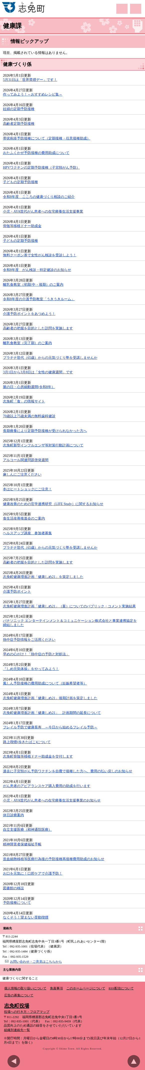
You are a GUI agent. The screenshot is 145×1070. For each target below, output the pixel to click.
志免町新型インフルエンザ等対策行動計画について (43, 445)
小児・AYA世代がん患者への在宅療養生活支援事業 (43, 211)
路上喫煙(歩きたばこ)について (27, 742)
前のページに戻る (14, 1061)
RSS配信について (121, 988)
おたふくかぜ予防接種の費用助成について (36, 153)
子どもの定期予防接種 (20, 182)
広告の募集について (18, 995)
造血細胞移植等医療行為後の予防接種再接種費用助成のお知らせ (53, 859)
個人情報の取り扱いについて (25, 988)
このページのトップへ (135, 1061)
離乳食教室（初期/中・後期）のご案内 (33, 284)
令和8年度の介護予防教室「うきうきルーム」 (39, 299)
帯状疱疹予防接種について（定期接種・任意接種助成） (46, 138)
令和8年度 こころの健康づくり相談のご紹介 (39, 197)
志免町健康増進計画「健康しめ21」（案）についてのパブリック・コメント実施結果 (69, 606)
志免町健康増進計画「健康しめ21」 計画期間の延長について (52, 713)
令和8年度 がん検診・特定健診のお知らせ (37, 270)
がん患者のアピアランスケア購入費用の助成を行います (46, 786)
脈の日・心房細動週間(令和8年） (29, 387)
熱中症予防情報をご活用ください (29, 640)
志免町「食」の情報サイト (24, 401)
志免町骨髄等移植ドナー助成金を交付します (38, 756)
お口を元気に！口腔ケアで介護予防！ (32, 873)
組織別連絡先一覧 (17, 1030)
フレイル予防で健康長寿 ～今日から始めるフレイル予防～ (50, 727)
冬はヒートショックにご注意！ (27, 489)
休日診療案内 (13, 815)
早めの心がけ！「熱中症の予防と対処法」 (36, 654)
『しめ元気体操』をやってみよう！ (31, 669)
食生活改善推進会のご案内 (24, 518)
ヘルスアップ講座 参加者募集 (27, 533)
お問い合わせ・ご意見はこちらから (36, 961)
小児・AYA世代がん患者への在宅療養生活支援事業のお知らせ (52, 800)
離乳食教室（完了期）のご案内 (27, 343)
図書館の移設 (13, 888)
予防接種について (17, 903)
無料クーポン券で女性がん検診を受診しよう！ (39, 255)
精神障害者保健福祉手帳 (22, 844)
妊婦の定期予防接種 (18, 109)
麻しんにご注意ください (22, 474)
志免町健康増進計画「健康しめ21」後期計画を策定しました (50, 698)
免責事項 (56, 988)
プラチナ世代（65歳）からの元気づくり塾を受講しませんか (50, 358)
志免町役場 (16, 1005)
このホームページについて (85, 988)
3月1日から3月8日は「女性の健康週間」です (38, 372)
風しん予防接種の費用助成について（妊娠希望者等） (45, 683)
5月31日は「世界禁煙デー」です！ (30, 80)
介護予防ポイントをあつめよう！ (29, 314)
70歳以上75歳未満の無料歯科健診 (29, 416)
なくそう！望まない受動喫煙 (25, 917)
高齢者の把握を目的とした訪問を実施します (38, 328)
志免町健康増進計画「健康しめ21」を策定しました (43, 577)
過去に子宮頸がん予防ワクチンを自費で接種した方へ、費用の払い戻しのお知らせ (67, 771)
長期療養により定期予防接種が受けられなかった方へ (45, 431)
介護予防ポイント (17, 591)
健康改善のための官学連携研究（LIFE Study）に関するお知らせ (53, 504)
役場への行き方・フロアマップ (26, 1012)
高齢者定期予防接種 (18, 124)
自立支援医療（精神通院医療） (27, 829)
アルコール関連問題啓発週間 (25, 460)
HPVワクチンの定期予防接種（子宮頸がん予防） (41, 167)
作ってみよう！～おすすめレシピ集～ (32, 94)
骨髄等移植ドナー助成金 (22, 226)
